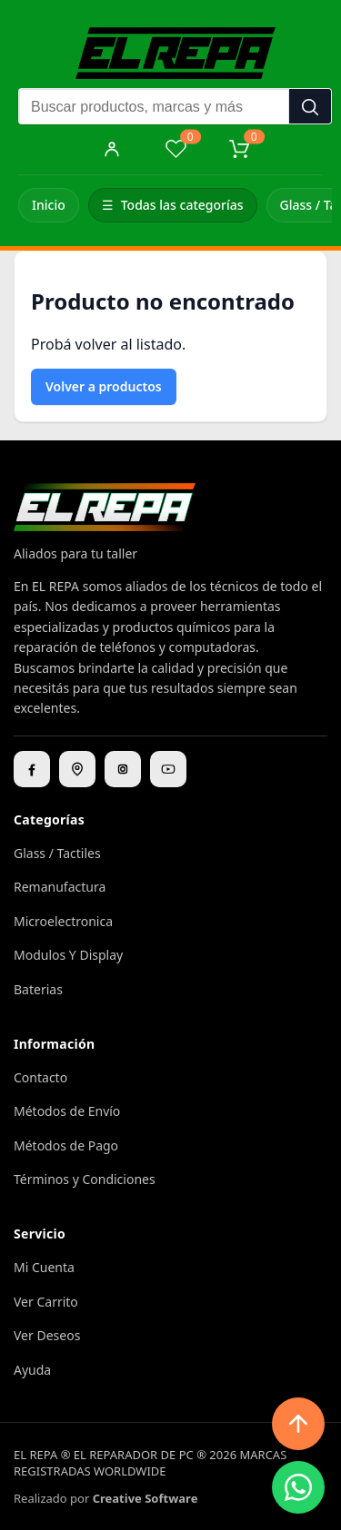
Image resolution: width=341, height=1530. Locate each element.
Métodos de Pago (66, 1145)
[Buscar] (310, 107)
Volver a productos (103, 386)
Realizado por (105, 1498)
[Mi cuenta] (112, 148)
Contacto (40, 1077)
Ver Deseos (47, 1335)
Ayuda (32, 1369)
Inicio (48, 204)
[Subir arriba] (298, 1423)
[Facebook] (32, 769)
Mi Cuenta (44, 1267)
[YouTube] (168, 769)
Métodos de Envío (67, 1111)
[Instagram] (123, 769)
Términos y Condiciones (84, 1179)
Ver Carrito (46, 1301)
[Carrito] (239, 148)
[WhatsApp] (298, 1487)
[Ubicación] (77, 769)
